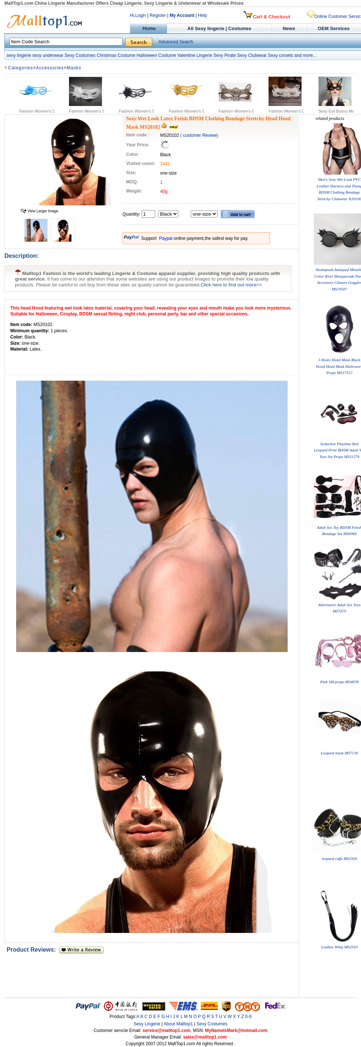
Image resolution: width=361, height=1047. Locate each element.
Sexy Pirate (224, 55)
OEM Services (334, 28)
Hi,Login (138, 15)
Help (202, 15)
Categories (20, 67)
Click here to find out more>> (231, 285)
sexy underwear (47, 55)
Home (148, 28)
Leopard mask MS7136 (339, 753)
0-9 (248, 1016)
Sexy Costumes (80, 55)
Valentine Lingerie (194, 55)
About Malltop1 (178, 1023)
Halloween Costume (156, 55)
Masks (74, 67)
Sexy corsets (280, 55)
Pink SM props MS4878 (339, 682)
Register (158, 15)
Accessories (50, 67)
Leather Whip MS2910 (339, 947)
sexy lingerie (19, 55)
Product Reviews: (33, 950)
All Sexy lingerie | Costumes (219, 28)
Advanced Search (175, 41)
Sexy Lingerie (147, 1023)
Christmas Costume (115, 55)
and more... (305, 55)
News (289, 28)
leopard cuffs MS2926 (339, 858)
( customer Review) (199, 135)
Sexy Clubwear (252, 55)
